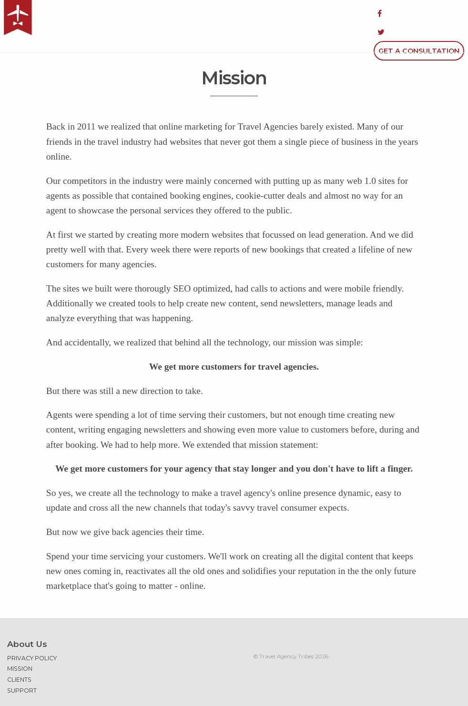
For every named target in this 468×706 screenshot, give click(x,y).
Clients (19, 654)
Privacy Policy (32, 633)
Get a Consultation (418, 13)
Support (22, 665)
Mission (19, 643)
